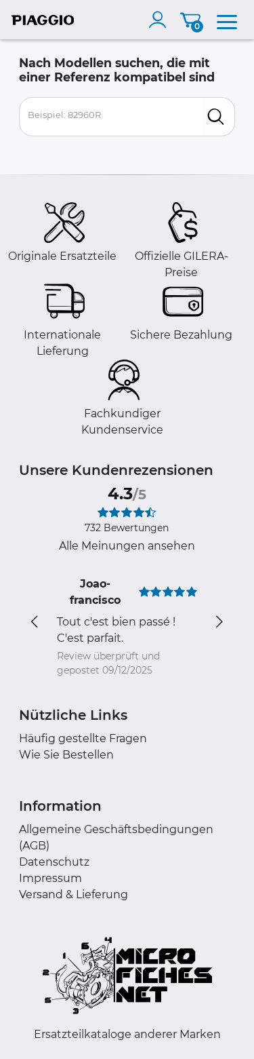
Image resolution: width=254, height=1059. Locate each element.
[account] (160, 19)
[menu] (227, 19)
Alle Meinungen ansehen (127, 545)
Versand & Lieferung (73, 894)
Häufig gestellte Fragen (83, 738)
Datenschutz (54, 861)
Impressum (50, 878)
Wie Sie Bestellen (66, 754)
